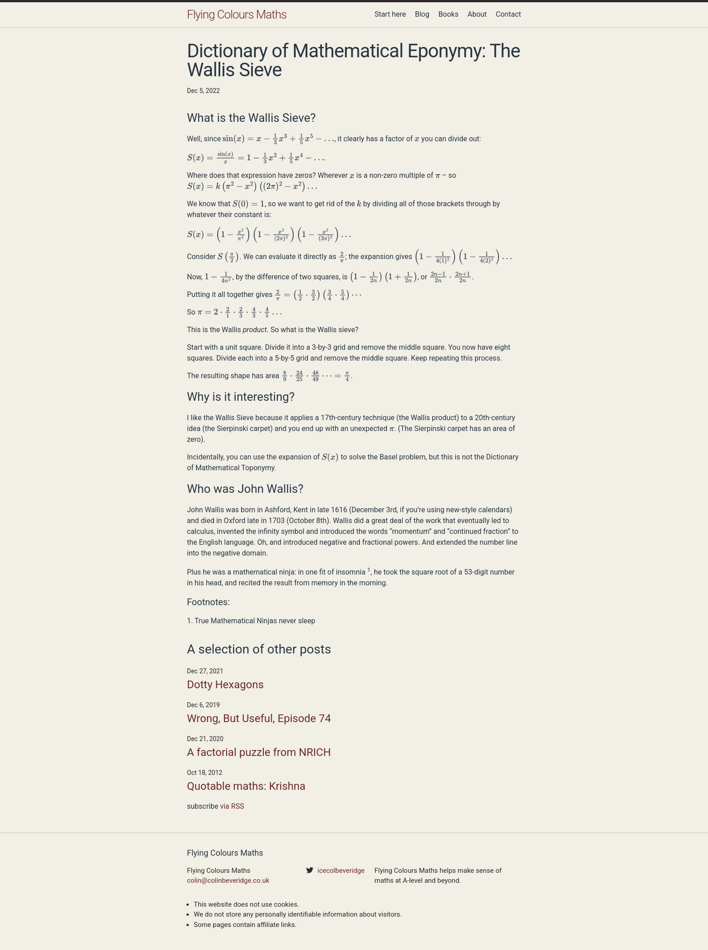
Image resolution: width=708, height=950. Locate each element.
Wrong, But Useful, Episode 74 (259, 718)
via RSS (232, 806)
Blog (422, 14)
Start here (390, 14)
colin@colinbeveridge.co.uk (228, 880)
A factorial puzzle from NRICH (259, 752)
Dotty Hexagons (225, 684)
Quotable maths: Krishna (246, 786)
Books (448, 14)
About (477, 14)
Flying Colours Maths (236, 14)
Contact (508, 14)
